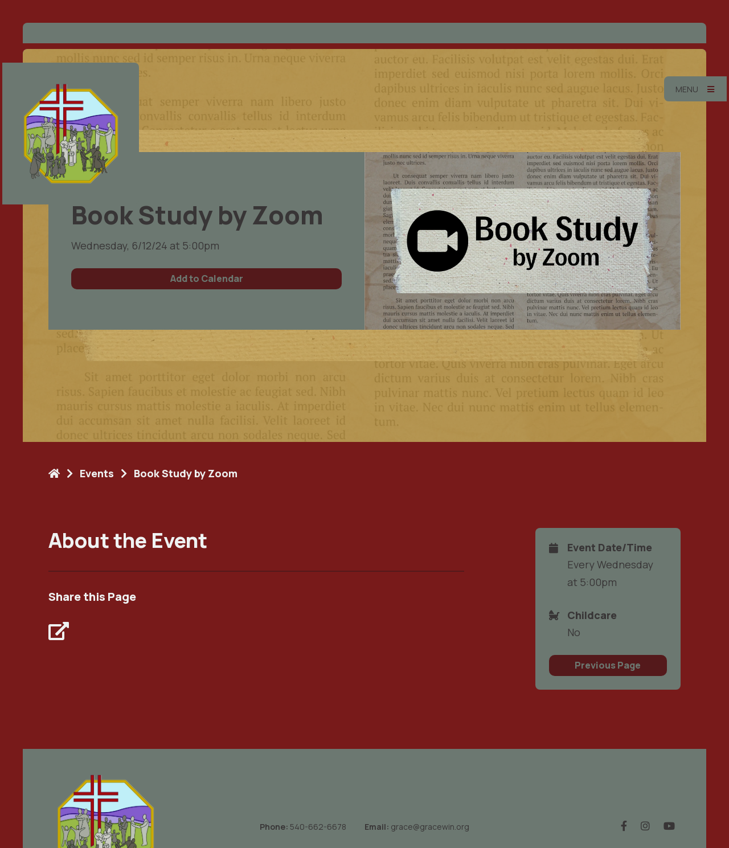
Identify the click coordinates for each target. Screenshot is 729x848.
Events (97, 473)
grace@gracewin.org (430, 826)
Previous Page (608, 665)
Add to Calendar (206, 278)
